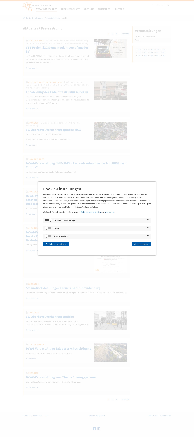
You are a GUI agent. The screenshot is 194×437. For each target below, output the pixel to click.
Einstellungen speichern (56, 244)
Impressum (109, 212)
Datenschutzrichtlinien (91, 212)
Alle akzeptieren (141, 244)
